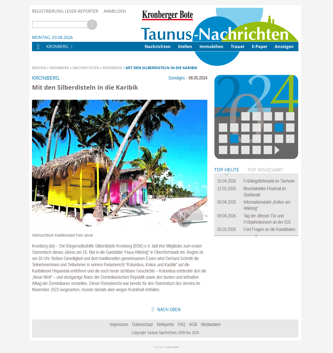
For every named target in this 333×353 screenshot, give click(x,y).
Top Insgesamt (265, 169)
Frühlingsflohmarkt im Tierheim (269, 181)
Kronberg (59, 67)
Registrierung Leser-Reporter (65, 11)
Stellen (185, 46)
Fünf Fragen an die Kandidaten (269, 229)
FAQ (181, 324)
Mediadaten (211, 324)
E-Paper (259, 46)
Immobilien (211, 46)
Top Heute (226, 170)
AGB (193, 324)
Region (39, 67)
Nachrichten (86, 67)
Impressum (119, 324)
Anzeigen (284, 46)
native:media (172, 347)
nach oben (168, 309)
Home (38, 50)
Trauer (238, 46)
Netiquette (165, 324)
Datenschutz (142, 324)
